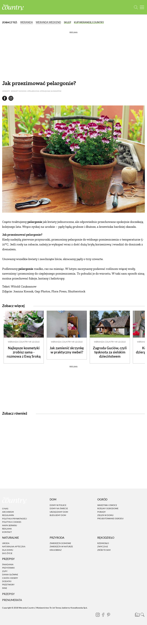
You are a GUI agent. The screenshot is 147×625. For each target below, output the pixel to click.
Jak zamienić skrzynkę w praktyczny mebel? (67, 350)
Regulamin (8, 515)
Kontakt (7, 532)
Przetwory (8, 584)
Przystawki (8, 568)
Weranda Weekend (48, 22)
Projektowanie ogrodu (110, 518)
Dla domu (7, 550)
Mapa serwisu (9, 525)
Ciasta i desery (10, 578)
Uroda (5, 543)
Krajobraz (56, 550)
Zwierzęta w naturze (61, 546)
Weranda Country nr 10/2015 (23, 342)
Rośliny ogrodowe (107, 508)
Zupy (4, 571)
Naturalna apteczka (13, 546)
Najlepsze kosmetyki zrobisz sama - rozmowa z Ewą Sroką (24, 352)
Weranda (26, 22)
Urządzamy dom (59, 512)
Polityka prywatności (14, 518)
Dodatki (6, 581)
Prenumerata (12, 600)
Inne (4, 588)
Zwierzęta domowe (60, 543)
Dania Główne (10, 574)
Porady (101, 512)
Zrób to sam (104, 550)
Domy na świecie (59, 508)
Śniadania (7, 564)
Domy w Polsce (58, 505)
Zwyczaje (102, 546)
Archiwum (8, 512)
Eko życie (7, 553)
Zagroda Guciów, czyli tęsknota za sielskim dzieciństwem (110, 352)
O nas (5, 508)
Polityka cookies (11, 522)
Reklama (7, 528)
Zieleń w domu (105, 515)
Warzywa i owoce (107, 505)
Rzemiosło (103, 543)
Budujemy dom (58, 515)
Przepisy (8, 594)
